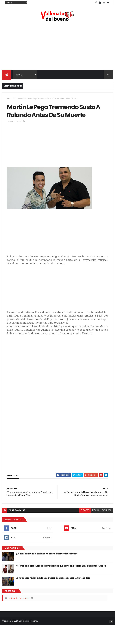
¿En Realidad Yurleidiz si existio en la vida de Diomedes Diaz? (46, 553)
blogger (85, 510)
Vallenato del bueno (18, 598)
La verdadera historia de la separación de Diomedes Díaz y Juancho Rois (53, 577)
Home (9, 98)
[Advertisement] (57, 46)
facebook (106, 510)
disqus (95, 510)
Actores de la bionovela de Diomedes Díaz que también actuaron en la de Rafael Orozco (61, 565)
